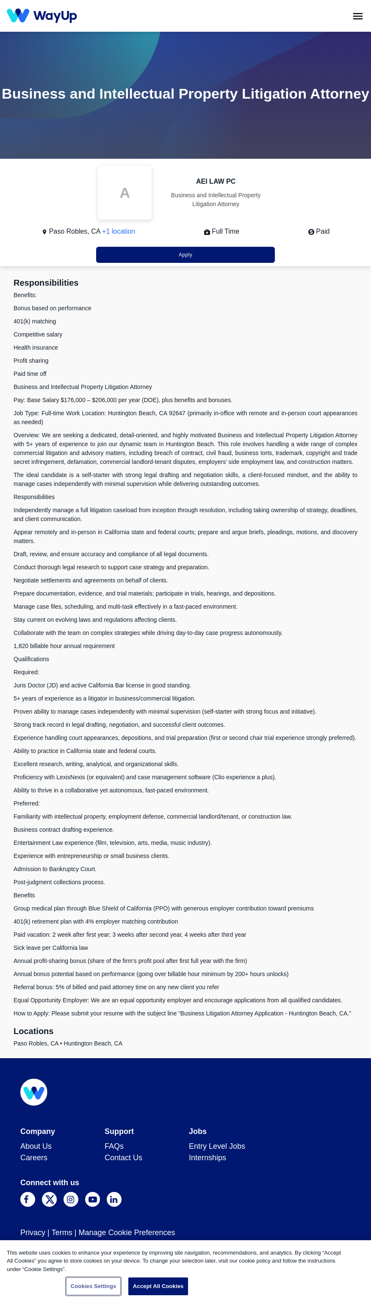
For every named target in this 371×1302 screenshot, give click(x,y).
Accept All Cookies (158, 1286)
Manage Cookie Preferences (126, 1232)
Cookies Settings (93, 1286)
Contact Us (123, 1157)
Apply (186, 255)
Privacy (32, 1232)
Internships (207, 1157)
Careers (33, 1157)
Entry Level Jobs (217, 1146)
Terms (62, 1232)
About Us (36, 1146)
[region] (185, 1271)
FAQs (114, 1146)
